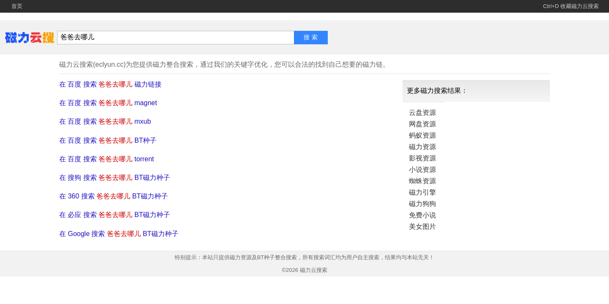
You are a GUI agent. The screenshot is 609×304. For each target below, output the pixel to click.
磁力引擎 (422, 192)
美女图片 (422, 226)
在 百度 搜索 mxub (105, 121)
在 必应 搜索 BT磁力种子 (114, 214)
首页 (16, 6)
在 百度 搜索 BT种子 (107, 140)
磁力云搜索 (313, 270)
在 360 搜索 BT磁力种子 (113, 196)
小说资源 (422, 169)
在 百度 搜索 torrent (106, 159)
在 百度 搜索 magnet (108, 102)
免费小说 (422, 215)
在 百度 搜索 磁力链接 (110, 84)
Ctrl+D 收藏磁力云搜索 (571, 6)
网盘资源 (422, 124)
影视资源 (422, 158)
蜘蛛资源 (422, 181)
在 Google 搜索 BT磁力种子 (118, 233)
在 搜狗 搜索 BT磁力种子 (114, 177)
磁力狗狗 (422, 203)
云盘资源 (422, 112)
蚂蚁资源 (422, 135)
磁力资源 (422, 146)
